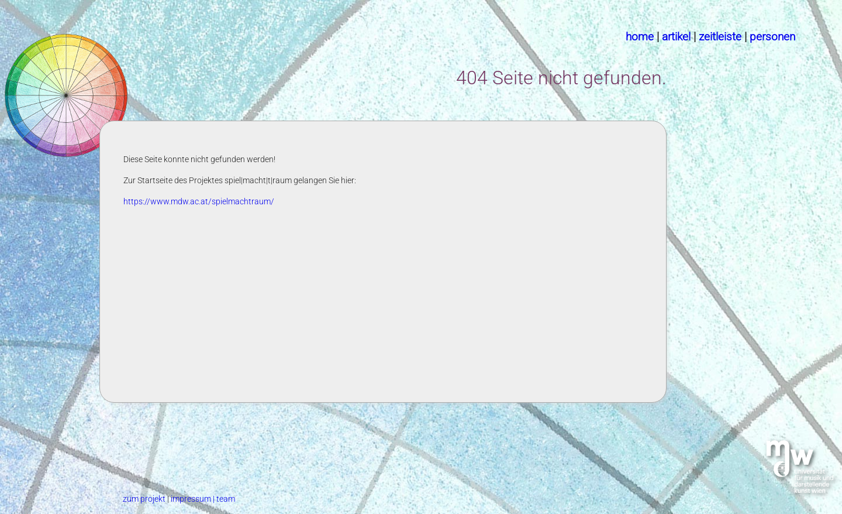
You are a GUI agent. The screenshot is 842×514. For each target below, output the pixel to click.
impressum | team (203, 499)
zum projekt (145, 499)
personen (772, 36)
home (640, 36)
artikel (676, 36)
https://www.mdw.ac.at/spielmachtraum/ (198, 202)
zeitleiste (720, 36)
